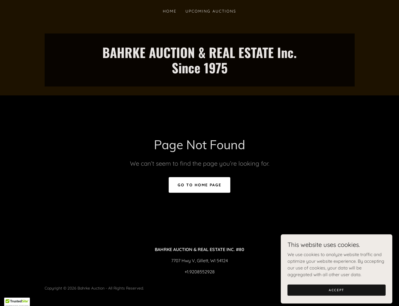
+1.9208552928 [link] (200, 271)
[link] (200, 71)
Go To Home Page (199, 184)
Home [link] (169, 11)
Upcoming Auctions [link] (210, 11)
